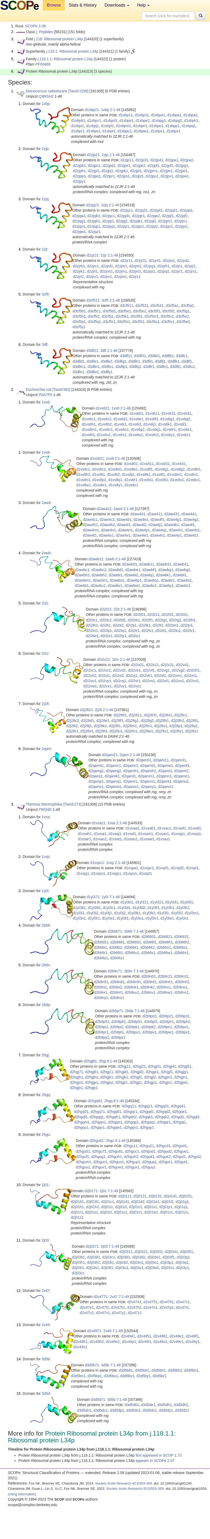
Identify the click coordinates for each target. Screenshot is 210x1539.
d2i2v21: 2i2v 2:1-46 (113, 659)
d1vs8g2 (178, 469)
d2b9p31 (182, 1016)
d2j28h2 (177, 720)
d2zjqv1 (181, 226)
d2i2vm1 (175, 675)
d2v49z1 (80, 1347)
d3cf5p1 (79, 321)
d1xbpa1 (174, 115)
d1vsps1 (130, 873)
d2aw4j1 (155, 525)
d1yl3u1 (137, 918)
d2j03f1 (169, 1257)
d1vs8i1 (98, 474)
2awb (46, 553)
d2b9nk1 (131, 987)
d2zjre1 (121, 266)
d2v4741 (134, 1302)
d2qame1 (165, 765)
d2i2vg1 (163, 670)
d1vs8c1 (83, 469)
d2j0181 (92, 1202)
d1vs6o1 (122, 429)
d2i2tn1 (187, 625)
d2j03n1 (136, 1262)
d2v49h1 (80, 1342)
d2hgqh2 (129, 1117)
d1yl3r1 (94, 918)
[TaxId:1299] (78, 91)
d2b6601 (149, 937)
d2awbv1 (115, 585)
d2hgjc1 (106, 1072)
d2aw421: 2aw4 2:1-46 (115, 509)
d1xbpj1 (92, 126)
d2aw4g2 (190, 519)
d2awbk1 (163, 575)
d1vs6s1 (185, 429)
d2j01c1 (107, 1202)
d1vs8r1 (130, 480)
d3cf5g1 (183, 311)
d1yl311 (141, 902)
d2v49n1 (113, 1342)
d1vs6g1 (167, 419)
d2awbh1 (82, 575)
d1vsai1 (100, 834)
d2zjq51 (171, 210)
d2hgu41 (180, 1146)
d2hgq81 (114, 1112)
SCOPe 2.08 (35, 26)
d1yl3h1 (167, 908)
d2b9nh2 (182, 982)
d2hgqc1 (130, 1112)
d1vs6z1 (183, 435)
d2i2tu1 (175, 630)
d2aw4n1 (108, 530)
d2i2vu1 (177, 681)
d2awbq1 (151, 580)
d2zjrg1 (149, 266)
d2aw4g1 (174, 519)
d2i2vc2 (104, 670)
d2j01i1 (107, 1207)
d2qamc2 (130, 765)
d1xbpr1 (77, 131)
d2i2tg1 (161, 620)
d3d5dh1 (164, 1405)
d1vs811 (147, 464)
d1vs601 (136, 413)
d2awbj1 (147, 575)
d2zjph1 (79, 171)
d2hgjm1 (165, 1077)
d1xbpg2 (175, 120)
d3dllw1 (92, 372)
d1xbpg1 (159, 120)
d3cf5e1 (124, 311)
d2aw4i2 (139, 525)
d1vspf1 (162, 868)
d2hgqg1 (96, 1117)
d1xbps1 (93, 131)
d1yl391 (94, 908)
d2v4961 (160, 1336)
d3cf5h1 (79, 316)
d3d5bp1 (94, 1376)
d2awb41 (180, 564)
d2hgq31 (161, 1106)
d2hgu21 (147, 1146)
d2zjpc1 (94, 165)
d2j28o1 (160, 726)
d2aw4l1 (188, 525)
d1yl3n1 (79, 918)
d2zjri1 (177, 266)
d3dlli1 (147, 361)
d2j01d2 (137, 1202)
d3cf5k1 (122, 316)
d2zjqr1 (123, 226)
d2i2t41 (182, 614)
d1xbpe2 (143, 120)
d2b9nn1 (164, 987)
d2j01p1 (165, 1207)
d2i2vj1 (131, 675)
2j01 (45, 1185)
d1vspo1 (98, 873)
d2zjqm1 (165, 221)
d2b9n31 (181, 976)
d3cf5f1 (154, 311)
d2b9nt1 (116, 992)
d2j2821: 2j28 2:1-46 (96, 710)
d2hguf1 (82, 1157)
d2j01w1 (151, 1212)
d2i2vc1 (89, 670)
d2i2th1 (189, 620)
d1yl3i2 (92, 913)
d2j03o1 (151, 1262)
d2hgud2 (165, 1151)
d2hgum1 (83, 1162)
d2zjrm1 (106, 271)
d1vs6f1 (151, 419)
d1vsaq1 (194, 834)
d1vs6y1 (167, 435)
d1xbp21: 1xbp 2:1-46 (102, 110)
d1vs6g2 (183, 419)
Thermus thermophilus (44, 804)
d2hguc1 (132, 1151)
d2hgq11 (129, 1106)
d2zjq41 (156, 210)
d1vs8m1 (174, 474)
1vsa (45, 817)
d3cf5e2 (139, 311)
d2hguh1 (115, 1157)
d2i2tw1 (92, 636)
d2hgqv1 (98, 1127)
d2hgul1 (179, 1157)
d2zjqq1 (108, 226)
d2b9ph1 (166, 1022)
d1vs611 (152, 413)
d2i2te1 (134, 620)
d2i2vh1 (193, 670)
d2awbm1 (83, 580)
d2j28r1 (72, 731)
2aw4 (46, 503)
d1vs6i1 (120, 424)
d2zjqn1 (180, 221)
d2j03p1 (166, 1262)
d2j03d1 (123, 1257)
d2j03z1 (78, 1273)
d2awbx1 (149, 585)
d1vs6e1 (136, 419)
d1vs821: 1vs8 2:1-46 (107, 458)
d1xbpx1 (157, 131)
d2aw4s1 (192, 530)
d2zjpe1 (124, 165)
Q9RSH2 (46, 96)
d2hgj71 (76, 1072)
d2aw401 (138, 514)
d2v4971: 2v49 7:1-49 (105, 1331)
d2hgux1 (132, 1167)
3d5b (46, 1359)
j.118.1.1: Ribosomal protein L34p (65, 59)
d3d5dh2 (181, 1405)
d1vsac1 (164, 828)
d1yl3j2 (120, 913)
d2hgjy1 (91, 1088)
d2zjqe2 (153, 216)
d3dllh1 (134, 361)
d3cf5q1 (94, 321)
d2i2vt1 (163, 681)
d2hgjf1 (167, 1072)
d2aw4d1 (124, 519)
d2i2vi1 (104, 675)
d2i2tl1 (158, 625)
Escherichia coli (38, 389)
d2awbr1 (168, 580)
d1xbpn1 (140, 126)
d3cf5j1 (108, 316)
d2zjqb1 (93, 216)
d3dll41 (154, 356)
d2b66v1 (148, 953)
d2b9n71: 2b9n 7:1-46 (126, 971)
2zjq (45, 199)
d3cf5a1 (172, 305)
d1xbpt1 (109, 131)
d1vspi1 (192, 868)
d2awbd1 (115, 570)
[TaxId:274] (72, 804)
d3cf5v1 (168, 321)
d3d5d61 (132, 1405)
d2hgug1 (98, 1157)
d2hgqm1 (81, 1122)
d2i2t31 (168, 614)
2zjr (45, 249)
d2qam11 (161, 760)
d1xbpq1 (189, 126)
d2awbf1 (149, 570)
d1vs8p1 (99, 480)
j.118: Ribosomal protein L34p (58, 39)
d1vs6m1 (89, 429)
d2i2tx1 (106, 636)
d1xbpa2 (190, 115)
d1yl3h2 (182, 908)
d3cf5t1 (138, 321)
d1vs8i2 (113, 474)
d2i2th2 (92, 625)
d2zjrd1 (107, 266)
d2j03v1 (137, 1268)
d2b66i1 (100, 947)
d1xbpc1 (94, 120)
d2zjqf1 (168, 216)
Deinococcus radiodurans (46, 91)
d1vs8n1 (191, 474)
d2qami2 (181, 771)
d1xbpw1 (141, 131)
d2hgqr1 (164, 1122)
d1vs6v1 (120, 435)
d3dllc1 (181, 356)
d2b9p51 (102, 1022)
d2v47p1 (167, 1307)
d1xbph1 (191, 120)
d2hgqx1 (131, 1127)
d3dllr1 (148, 366)
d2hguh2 (131, 1157)
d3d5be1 (142, 1370)
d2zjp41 (156, 160)
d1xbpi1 (77, 126)
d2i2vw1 (90, 686)
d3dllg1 (120, 361)
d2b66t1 (116, 953)
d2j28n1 (145, 726)
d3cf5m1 (151, 316)
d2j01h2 (92, 1207)
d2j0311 (126, 1252)
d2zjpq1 (94, 176)
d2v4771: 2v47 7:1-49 (111, 1297)
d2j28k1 (100, 726)
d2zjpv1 (167, 176)
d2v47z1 (135, 1313)
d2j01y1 (181, 1212)
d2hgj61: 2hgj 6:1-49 (100, 1061)
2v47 (45, 1290)
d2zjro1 (135, 271)
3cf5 (45, 294)
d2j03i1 (108, 1262)
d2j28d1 (87, 720)
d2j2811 (135, 715)
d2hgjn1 (180, 1077)
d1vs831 (163, 464)
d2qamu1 (181, 781)
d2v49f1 (192, 1336)
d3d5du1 (133, 1410)
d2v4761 (167, 1302)
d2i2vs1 (148, 681)
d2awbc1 (82, 570)
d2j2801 (120, 715)
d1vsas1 (100, 839)
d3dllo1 (107, 366)
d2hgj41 (169, 1066)
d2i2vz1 (134, 686)
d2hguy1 (149, 1167)
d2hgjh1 (76, 1077)
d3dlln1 (93, 366)
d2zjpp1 (79, 176)
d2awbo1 (117, 580)
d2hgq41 (178, 1106)
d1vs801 (131, 464)
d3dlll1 (186, 361)
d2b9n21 (165, 976)
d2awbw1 (132, 585)
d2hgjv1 (165, 1082)
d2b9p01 (150, 1016)
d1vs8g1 (162, 469)
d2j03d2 (139, 1257)
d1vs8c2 (99, 469)
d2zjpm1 (151, 171)
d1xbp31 (142, 115)
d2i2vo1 (89, 681)
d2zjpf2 (167, 165)
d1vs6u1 (104, 435)
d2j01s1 (91, 1212)
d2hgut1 (181, 1162)
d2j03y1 (182, 1268)
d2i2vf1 (149, 670)
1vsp (45, 857)
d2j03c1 (108, 1257)
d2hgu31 (163, 1146)
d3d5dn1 (84, 1410)
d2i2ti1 (105, 625)
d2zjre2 (135, 266)
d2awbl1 (180, 575)
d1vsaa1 (132, 828)
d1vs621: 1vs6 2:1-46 (113, 408)
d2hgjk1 (106, 1077)
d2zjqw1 (79, 231)
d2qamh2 (148, 771)
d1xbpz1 (174, 131)
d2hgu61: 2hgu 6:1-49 (107, 1140)
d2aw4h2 (107, 525)
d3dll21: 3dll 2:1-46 (101, 350)
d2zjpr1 (109, 176)
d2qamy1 (148, 787)
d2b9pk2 (149, 1027)
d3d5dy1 (166, 1410)
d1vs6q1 (154, 429)
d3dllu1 (189, 366)
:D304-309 (123, 1483)
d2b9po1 (181, 1027)
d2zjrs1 (191, 271)
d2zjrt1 (78, 276)
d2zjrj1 (189, 266)
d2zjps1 (123, 176)
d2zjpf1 (153, 165)
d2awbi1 (115, 575)
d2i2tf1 (147, 620)
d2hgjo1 (76, 1082)
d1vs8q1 (115, 480)
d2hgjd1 (121, 1072)
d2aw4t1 (90, 535)
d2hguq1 (149, 1162)
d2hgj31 (154, 1066)
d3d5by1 (143, 1376)
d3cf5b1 (79, 311)
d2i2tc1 (92, 620)
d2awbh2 (99, 575)
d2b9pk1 (132, 1027)
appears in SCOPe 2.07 (155, 1460)
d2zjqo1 (78, 226)
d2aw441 (188, 514)
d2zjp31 (141, 160)
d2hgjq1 (106, 1082)
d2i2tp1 (106, 630)
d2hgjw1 (181, 1082)
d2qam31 (178, 760)
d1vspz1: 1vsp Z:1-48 (108, 863)
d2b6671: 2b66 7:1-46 (126, 931)
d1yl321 (156, 902)
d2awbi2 (131, 575)
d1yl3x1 (182, 918)
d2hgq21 (145, 1106)
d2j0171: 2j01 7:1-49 (101, 1191)
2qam (46, 749)
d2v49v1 (176, 1342)
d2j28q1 (191, 726)
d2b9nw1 (164, 992)
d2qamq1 (113, 781)
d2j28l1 (115, 726)
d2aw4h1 (90, 525)
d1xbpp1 (173, 126)
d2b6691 (134, 942)
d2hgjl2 (150, 1077)
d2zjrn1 (121, 271)
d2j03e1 (154, 1257)
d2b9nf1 (150, 982)
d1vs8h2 (83, 474)
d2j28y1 (176, 731)
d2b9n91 (134, 982)
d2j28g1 (132, 720)
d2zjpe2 (139, 165)
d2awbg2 (182, 570)
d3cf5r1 (109, 321)
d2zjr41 (155, 260)
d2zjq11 (126, 210)
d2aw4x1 (157, 535)
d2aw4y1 (174, 535)
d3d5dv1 (150, 1410)
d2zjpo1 (181, 171)
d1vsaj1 (115, 834)
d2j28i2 (72, 726)
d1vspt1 (145, 873)
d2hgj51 (184, 1066)
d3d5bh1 (158, 1370)
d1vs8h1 (194, 469)
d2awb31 (163, 564)
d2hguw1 (115, 1167)
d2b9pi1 (101, 1027)
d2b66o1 (180, 947)
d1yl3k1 (134, 913)
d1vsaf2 (194, 828)
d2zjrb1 (79, 266)
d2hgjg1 (181, 1072)
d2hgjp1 (91, 1082)
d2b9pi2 (116, 1027)
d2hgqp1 (131, 1122)
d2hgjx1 (76, 1088)
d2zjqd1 (123, 216)
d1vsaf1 (179, 828)
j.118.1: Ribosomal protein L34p (72, 51)
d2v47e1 (87, 1307)
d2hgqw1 (114, 1127)
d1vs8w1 (83, 485)
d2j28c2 (72, 720)
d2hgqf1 (81, 1117)
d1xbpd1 (110, 120)
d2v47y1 (119, 1313)
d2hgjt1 (136, 1082)
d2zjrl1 (92, 271)
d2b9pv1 (149, 1032)
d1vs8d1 (115, 469)
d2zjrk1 (79, 271)
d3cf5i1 (94, 316)
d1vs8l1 (158, 474)
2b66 (46, 925)
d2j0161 (77, 1202)
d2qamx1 (131, 787)
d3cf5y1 (79, 327)
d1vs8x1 (100, 485)
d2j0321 (141, 1252)
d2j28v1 (131, 731)
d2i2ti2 (118, 625)
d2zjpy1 (79, 181)
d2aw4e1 (140, 519)
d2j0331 (156, 1252)
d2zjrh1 (163, 266)
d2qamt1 (164, 781)
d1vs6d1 (120, 419)
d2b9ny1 (101, 998)
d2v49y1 (192, 1342)
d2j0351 (186, 1252)
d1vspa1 (131, 868)
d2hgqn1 (99, 1122)
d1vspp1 (114, 873)
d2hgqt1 (179, 1122)
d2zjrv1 (106, 276)
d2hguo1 (116, 1162)
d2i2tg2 (175, 620)
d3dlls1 (162, 366)
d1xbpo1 (156, 126)
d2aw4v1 (123, 535)
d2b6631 (181, 937)
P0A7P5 (45, 395)
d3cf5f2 (168, 311)
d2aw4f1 (157, 519)
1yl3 (45, 891)
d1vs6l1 (180, 424)
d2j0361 (78, 1257)
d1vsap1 (178, 834)
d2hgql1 (177, 1117)
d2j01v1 (135, 1212)
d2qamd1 (148, 765)
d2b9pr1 (101, 1032)
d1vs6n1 (106, 429)
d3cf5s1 (123, 321)
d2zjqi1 (108, 221)
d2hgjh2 (91, 1077)
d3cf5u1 (152, 321)
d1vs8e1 (131, 469)
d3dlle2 (106, 361)
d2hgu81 (116, 1151)
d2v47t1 (182, 1307)
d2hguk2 (164, 1157)
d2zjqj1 (122, 221)
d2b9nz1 (117, 998)
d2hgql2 (192, 1117)
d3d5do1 (100, 1410)
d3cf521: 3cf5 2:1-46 (103, 300)
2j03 (45, 1240)
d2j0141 (170, 1196)
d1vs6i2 (134, 424)
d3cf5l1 (136, 316)
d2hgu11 (130, 1146)
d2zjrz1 (135, 276)
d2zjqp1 (93, 226)
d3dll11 (126, 356)
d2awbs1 (184, 580)
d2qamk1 (112, 776)
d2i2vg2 (178, 670)
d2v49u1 (160, 1342)
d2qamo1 (181, 776)
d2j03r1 (78, 1268)
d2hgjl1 (136, 1077)
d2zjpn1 (166, 171)
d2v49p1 (129, 1342)
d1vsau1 (131, 839)
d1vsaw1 (147, 839)
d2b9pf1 (151, 1022)
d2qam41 (96, 765)
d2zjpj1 (107, 171)
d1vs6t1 (88, 435)
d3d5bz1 (160, 1376)
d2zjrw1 (120, 276)
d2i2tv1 (188, 630)
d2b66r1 (100, 953)
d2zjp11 (127, 160)
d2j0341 (171, 1252)
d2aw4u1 (106, 535)
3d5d (46, 1393)
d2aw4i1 (124, 525)
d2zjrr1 (177, 271)
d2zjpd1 (109, 165)
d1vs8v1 (193, 480)
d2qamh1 (130, 771)
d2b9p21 (166, 1016)
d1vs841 (179, 464)
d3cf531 (141, 305)
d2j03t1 (107, 1268)
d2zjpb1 (79, 165)
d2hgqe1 (179, 1112)
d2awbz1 (183, 585)
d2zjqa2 (78, 216)
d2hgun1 (100, 1162)
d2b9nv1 (148, 992)
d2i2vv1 (192, 681)
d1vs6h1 (89, 424)
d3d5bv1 (127, 1376)
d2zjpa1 (171, 160)
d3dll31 (140, 356)
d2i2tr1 (133, 630)
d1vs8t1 (161, 480)
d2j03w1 (152, 1268)
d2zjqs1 (137, 226)
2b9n (46, 965)
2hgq (46, 1095)
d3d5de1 (148, 1405)
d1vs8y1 (115, 485)
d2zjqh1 (93, 221)
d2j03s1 (92, 1268)
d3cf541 (157, 305)
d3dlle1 (92, 361)
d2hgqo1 (115, 1122)
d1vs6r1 (169, 429)
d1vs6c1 (89, 419)
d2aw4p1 (142, 530)
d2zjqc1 (108, 216)
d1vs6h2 (105, 424)
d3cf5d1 (109, 311)
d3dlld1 (78, 361)
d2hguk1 (147, 1157)
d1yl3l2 (177, 913)
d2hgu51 (83, 1151)
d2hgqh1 (113, 1117)
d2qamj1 (95, 776)
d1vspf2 (177, 868)
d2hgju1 (150, 1082)
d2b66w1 (164, 953)
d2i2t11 (153, 614)
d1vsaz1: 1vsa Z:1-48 (109, 823)
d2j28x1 (161, 731)
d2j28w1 (146, 731)
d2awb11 (146, 564)
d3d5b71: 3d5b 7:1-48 (103, 1365)
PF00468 (43, 64)
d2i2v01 (137, 665)
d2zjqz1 (94, 231)
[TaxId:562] (61, 389)
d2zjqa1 (186, 210)
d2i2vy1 (120, 686)
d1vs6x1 (152, 435)
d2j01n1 (135, 1207)
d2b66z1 (117, 958)
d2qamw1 (114, 787)
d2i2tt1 (161, 630)
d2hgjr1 (122, 1082)
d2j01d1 (122, 1202)
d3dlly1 (106, 372)
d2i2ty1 (120, 636)
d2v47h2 (134, 1307)
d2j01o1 (150, 1207)
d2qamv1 (96, 787)
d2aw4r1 (176, 530)
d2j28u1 (116, 731)
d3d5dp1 (117, 1410)
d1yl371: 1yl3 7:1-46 (103, 897)
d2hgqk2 (162, 1117)
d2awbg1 (165, 570)
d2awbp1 (134, 580)
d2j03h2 (93, 1262)
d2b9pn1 (165, 1027)
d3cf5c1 (94, 311)
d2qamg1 (96, 771)
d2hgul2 (194, 1157)
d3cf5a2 (187, 305)
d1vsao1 (162, 834)
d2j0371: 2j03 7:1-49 (102, 1246)
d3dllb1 (168, 356)
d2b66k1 (131, 947)
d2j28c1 (180, 715)
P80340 (45, 809)
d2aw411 (154, 514)
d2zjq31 (141, 210)
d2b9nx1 (181, 992)
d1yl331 (171, 902)
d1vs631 (168, 413)
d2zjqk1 (136, 221)
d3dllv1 (78, 372)
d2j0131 (155, 1196)
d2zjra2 (183, 260)
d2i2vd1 (119, 670)
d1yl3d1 (124, 908)
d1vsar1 (84, 839)
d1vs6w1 (135, 435)
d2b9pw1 (165, 1032)
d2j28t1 (101, 731)
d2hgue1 (181, 1151)
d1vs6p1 (138, 429)
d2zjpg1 (181, 165)
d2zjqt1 (152, 226)
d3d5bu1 (111, 1376)
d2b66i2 (115, 947)
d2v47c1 (183, 1302)
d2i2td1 (120, 620)
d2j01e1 (152, 1202)
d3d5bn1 (191, 1370)
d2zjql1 (150, 221)
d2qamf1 (182, 765)
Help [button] (143, 5)
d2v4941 (128, 1336)
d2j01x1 (166, 1212)
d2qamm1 (146, 776)
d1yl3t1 (123, 918)
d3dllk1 (173, 361)
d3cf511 (126, 305)
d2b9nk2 (148, 987)
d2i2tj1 (131, 625)
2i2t (45, 603)
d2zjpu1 (152, 176)
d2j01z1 (77, 1217)
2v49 (45, 1325)
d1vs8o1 (83, 480)
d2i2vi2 (118, 675)
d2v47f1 (102, 1307)
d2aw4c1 (90, 519)
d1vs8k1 (143, 474)
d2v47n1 (150, 1307)
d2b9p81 (118, 1022)
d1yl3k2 (149, 913)
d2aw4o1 (125, 530)
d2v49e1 (176, 1336)
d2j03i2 (122, 1262)
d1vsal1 (129, 834)
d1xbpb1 (78, 120)
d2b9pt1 (117, 1032)
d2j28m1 (130, 726)
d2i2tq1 (120, 630)
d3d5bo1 (78, 1376)
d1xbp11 (126, 115)
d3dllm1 (79, 366)
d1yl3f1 (153, 908)
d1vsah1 (85, 834)
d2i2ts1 (147, 630)
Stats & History (83, 5)
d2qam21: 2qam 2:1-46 (121, 755)
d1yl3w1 (167, 918)
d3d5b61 (126, 1370)
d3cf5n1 (167, 316)
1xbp (45, 104)
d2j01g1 (182, 1202)
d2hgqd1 (146, 1112)
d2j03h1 (78, 1262)
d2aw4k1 (171, 525)
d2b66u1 (132, 953)
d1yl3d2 (139, 908)
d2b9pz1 (118, 1037)
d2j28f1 (117, 720)
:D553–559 (135, 1489)
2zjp (45, 149)
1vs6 (45, 402)
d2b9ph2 (183, 1022)
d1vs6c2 (104, 419)
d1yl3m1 (192, 913)
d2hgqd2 (163, 1112)
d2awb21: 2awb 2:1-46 (107, 559)
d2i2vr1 (134, 681)
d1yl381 (79, 908)
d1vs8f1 (146, 469)
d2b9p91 (135, 1022)
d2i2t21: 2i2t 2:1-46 (115, 609)
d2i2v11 (152, 665)
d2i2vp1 (104, 681)
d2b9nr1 (100, 992)
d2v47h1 (118, 1307)
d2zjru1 (92, 276)
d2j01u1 (120, 1212)
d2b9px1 (183, 1032)
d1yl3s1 (108, 918)
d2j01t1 (106, 1212)
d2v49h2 (97, 1342)
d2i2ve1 (134, 670)
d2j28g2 (147, 720)
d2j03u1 (121, 1268)
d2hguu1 (83, 1167)
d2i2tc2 (106, 620)
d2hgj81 (91, 1072)
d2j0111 (125, 1196)
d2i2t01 (139, 614)
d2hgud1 (148, 1151)
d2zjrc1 (93, 266)
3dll (44, 344)
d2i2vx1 (105, 686)
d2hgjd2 (137, 1072)
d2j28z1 (191, 731)
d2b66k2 (148, 947)
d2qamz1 (165, 787)
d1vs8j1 (128, 474)
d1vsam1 (145, 834)
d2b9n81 (117, 982)
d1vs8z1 (131, 485)
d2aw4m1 (91, 530)
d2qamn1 (164, 776)
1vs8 (45, 452)
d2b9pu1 (133, 1032)
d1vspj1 (83, 873)
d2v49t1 (144, 1342)
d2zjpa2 (186, 160)
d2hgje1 (152, 1072)
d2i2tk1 (145, 625)
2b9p (46, 1005)
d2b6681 (117, 942)
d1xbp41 (158, 115)
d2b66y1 (101, 958)
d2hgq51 (81, 1112)
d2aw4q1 (159, 530)
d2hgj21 (139, 1066)
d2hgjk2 (121, 1077)
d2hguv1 (99, 1167)
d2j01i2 (121, 1207)
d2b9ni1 (100, 987)
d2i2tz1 (134, 636)
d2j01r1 (77, 1212)
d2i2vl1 (160, 675)
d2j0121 (140, 1196)
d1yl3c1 (109, 908)
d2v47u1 (87, 1313)
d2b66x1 (181, 953)
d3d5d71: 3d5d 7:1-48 (109, 1399)
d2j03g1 (183, 1257)
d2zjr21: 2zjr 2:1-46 (102, 255)
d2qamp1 (96, 781)
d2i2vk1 (145, 675)
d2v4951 (144, 1336)
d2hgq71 (98, 1112)
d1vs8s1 (146, 480)
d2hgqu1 (81, 1127)
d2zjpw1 (182, 176)
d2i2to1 (92, 630)
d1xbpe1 (126, 120)
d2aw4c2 (107, 519)
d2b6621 (165, 937)
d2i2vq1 (119, 681)
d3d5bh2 (175, 1370)
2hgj (45, 1055)
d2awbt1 (82, 585)
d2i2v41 (182, 665)
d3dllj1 (160, 361)
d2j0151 (185, 1196)
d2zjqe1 (138, 216)
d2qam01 (143, 760)
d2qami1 (165, 771)
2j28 (45, 704)
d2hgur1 (165, 1162)
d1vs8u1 (177, 480)
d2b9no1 (180, 987)
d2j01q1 (181, 1207)
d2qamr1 (130, 781)
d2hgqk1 (146, 1117)
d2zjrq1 (163, 271)
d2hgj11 (124, 1066)
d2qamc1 (113, 765)
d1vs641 (184, 413)
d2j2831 (150, 715)
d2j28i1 (192, 720)
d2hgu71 (99, 1151)
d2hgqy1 (147, 1127)
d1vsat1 (115, 839)
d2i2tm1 (172, 625)
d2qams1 (147, 781)
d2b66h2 (182, 942)
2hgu (46, 1134)
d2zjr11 (127, 260)
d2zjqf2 (182, 216)
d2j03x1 (167, 1268)
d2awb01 (129, 564)
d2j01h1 (77, 1207)
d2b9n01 (149, 976)
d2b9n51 (101, 982)
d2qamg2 (113, 771)
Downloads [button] (116, 5)
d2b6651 (101, 942)
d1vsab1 (148, 828)
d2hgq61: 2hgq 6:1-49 (106, 1101)
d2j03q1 (182, 1262)
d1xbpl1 (107, 126)
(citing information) (22, 1494)
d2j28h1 (162, 720)
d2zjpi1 (93, 171)
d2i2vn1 (190, 675)
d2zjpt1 (137, 176)
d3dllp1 (121, 366)
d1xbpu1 (125, 131)
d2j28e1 (102, 720)
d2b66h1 (165, 942)
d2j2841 (165, 715)
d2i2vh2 (89, 675)
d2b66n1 (164, 947)
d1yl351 (186, 902)
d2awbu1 (98, 585)
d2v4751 (150, 1302)
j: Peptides (44, 32)
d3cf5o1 (182, 316)
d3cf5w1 (183, 321)
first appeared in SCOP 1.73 (159, 1455)
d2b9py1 (102, 1037)
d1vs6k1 (165, 424)
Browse (54, 5)
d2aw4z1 (191, 535)
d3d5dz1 (182, 1410)
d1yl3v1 (152, 918)
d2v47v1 (103, 1313)
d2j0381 (93, 1257)
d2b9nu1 (132, 992)
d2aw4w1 (140, 535)
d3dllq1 (135, 366)
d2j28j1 (86, 726)
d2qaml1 (129, 776)
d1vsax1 (163, 839)
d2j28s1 (86, 731)
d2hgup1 (133, 1162)
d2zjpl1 (136, 171)
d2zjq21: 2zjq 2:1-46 (102, 205)
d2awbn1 (100, 580)
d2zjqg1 (78, 221)
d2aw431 (171, 514)
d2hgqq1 (148, 1122)
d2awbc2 (99, 570)
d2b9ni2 (115, 987)
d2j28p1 (175, 726)
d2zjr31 (140, 260)
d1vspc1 (147, 868)
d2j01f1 (168, 1202)
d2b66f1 (150, 942)
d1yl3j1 (106, 913)
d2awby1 (166, 585)
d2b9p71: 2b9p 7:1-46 (127, 1011)
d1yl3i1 (78, 913)
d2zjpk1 (121, 171)
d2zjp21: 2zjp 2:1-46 (103, 155)
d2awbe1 (132, 570)
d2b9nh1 (165, 982)
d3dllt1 (175, 366)
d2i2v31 (167, 665)
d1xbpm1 (123, 126)
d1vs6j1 (149, 424)
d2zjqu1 (166, 226)
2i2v (45, 653)
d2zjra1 (169, 260)
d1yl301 (127, 902)
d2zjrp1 (149, 271)
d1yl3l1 (163, 913)
